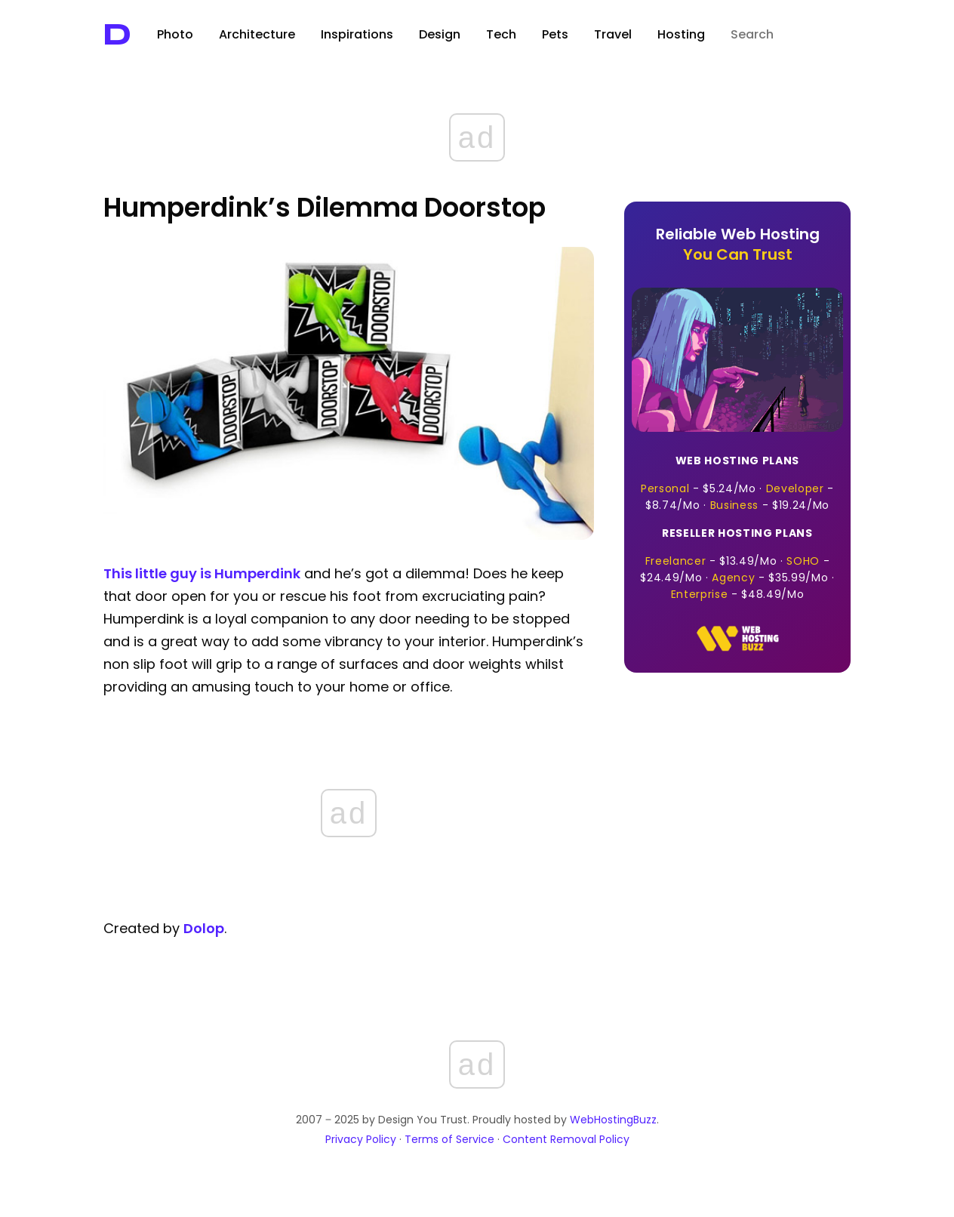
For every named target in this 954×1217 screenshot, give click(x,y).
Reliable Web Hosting (738, 244)
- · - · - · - (737, 563)
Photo (175, 34)
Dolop (203, 928)
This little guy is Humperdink (201, 573)
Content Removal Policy (566, 1139)
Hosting (681, 34)
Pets (555, 34)
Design (439, 34)
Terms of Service (449, 1139)
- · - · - (737, 483)
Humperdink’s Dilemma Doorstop (324, 207)
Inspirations (357, 34)
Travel (613, 34)
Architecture (257, 34)
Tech (501, 34)
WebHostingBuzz (613, 1119)
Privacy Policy (360, 1139)
